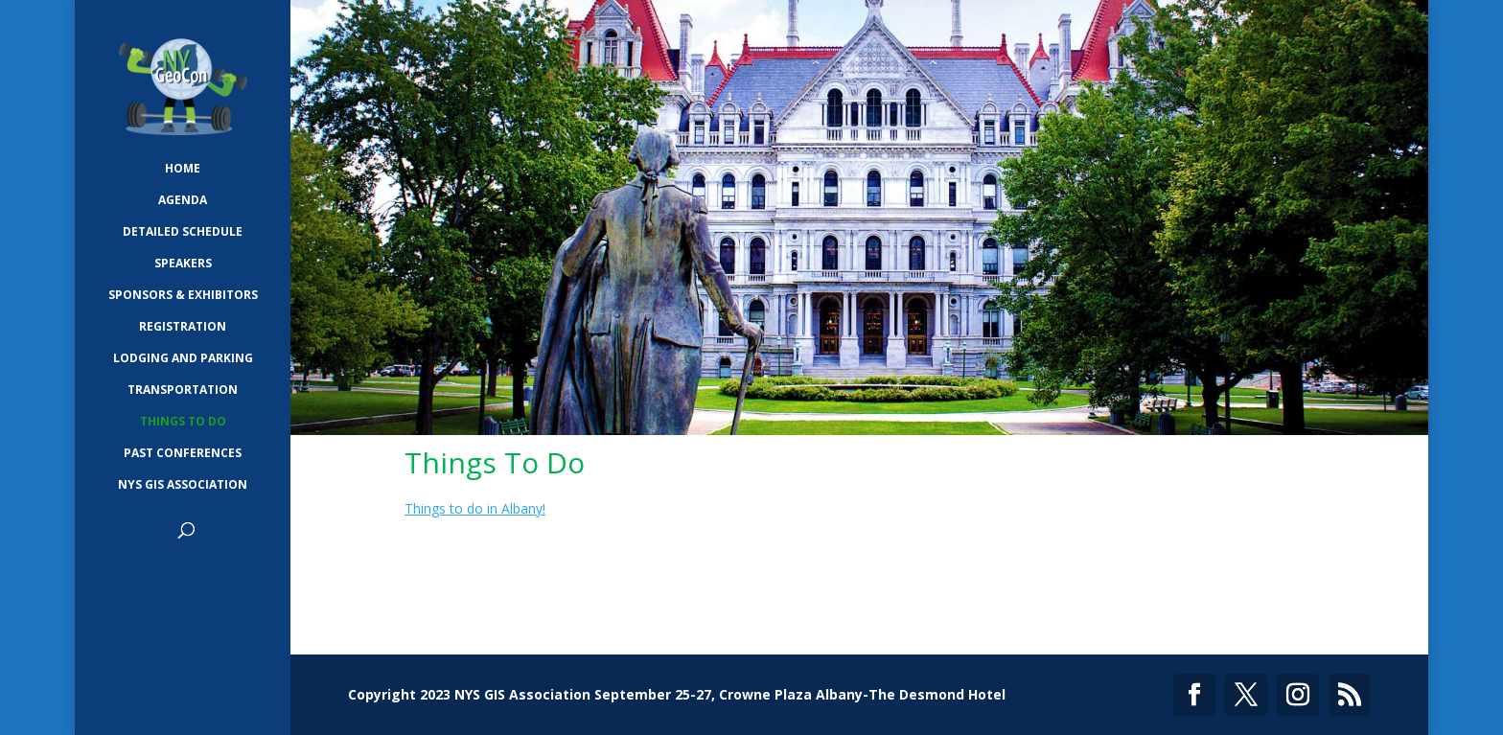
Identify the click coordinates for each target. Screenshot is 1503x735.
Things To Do (183, 422)
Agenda (182, 201)
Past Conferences (183, 454)
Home (182, 169)
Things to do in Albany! (475, 508)
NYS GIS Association (182, 485)
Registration (182, 327)
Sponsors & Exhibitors (183, 295)
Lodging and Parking (183, 359)
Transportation (182, 390)
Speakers (183, 264)
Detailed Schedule (183, 232)
